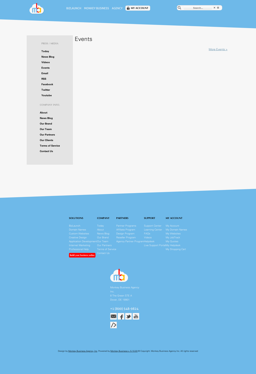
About (43, 112)
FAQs (147, 233)
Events (45, 67)
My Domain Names (176, 229)
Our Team (46, 129)
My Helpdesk (173, 245)
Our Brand (46, 123)
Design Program (125, 233)
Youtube (46, 95)
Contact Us (46, 151)
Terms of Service (50, 145)
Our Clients (46, 140)
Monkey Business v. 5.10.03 (124, 351)
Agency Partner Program (130, 241)
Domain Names (77, 229)
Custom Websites (79, 233)
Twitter (45, 89)
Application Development (83, 241)
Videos (45, 62)
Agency (117, 8)
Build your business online (82, 255)
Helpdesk (149, 241)
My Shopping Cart (176, 249)
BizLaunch (73, 8)
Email (44, 73)
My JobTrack (173, 237)
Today (45, 51)
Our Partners (47, 134)
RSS (43, 78)
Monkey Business (96, 8)
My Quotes (172, 241)
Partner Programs (126, 225)
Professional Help (79, 249)
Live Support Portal (155, 245)
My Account (139, 8)
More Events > (218, 49)
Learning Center (153, 229)
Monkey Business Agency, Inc (82, 351)
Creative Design (78, 237)
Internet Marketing (79, 245)
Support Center (152, 225)
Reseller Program (126, 237)
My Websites (173, 233)
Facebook (47, 84)
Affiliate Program (125, 229)
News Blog (47, 56)
